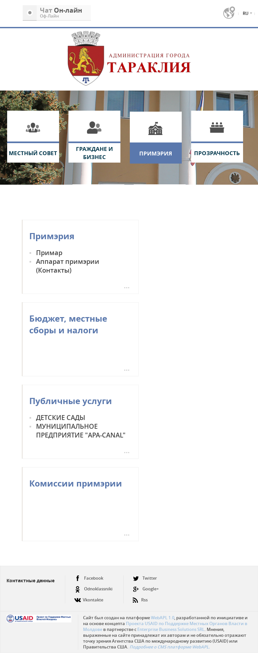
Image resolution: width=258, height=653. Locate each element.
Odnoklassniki (93, 589)
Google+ (146, 589)
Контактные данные (30, 580)
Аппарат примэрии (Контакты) (67, 266)
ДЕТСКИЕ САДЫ (60, 417)
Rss (140, 597)
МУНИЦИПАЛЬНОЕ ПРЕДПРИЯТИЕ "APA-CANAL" (81, 430)
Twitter (145, 578)
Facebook (88, 578)
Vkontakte (88, 597)
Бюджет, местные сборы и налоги (68, 324)
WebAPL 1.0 (162, 618)
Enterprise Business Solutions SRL (170, 629)
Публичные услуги (70, 401)
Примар (49, 252)
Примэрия (51, 236)
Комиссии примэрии (75, 483)
